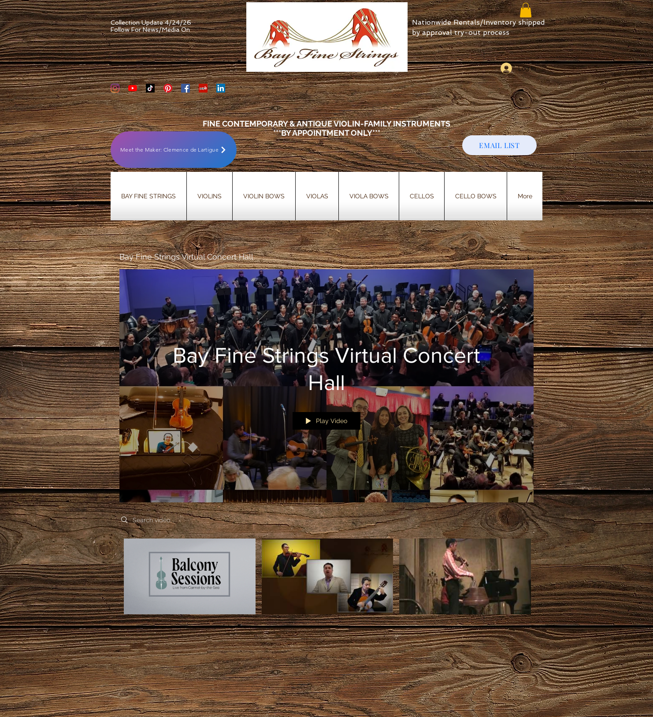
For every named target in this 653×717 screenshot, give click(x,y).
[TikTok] (150, 88)
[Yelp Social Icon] (203, 88)
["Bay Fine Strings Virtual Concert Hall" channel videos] (326, 582)
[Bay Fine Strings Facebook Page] (185, 88)
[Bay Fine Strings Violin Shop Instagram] (115, 88)
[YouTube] (132, 88)
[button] (525, 10)
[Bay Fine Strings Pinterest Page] (167, 88)
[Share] (504, 257)
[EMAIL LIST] (499, 145)
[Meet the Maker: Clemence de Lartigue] (174, 149)
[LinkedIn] (220, 88)
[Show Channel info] (525, 257)
